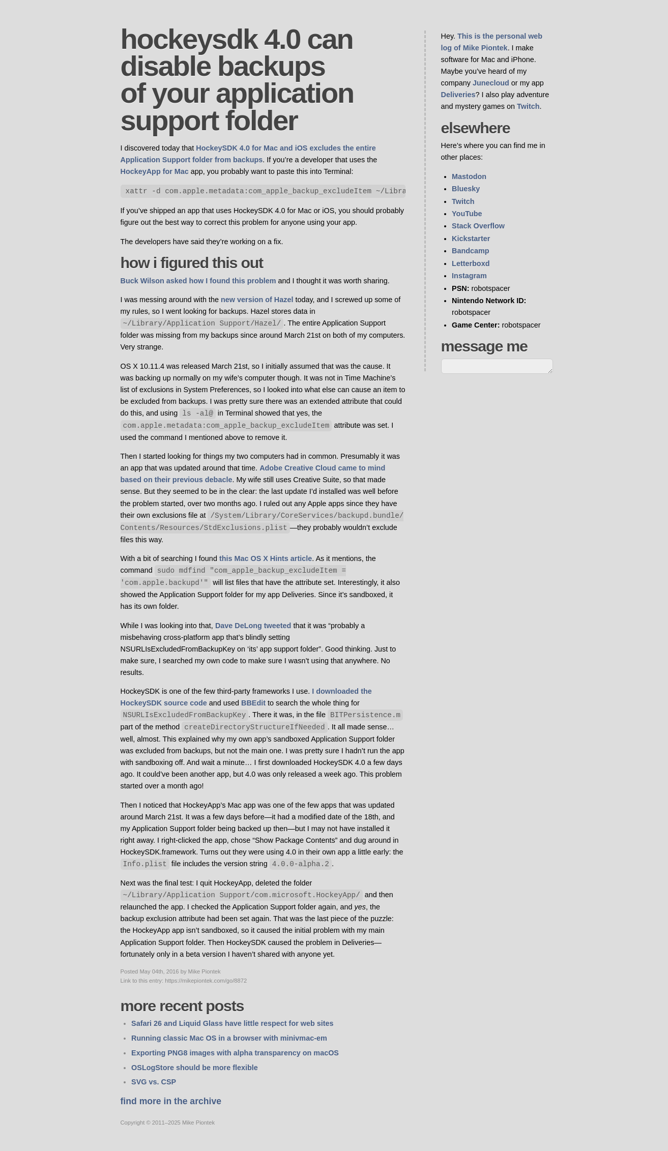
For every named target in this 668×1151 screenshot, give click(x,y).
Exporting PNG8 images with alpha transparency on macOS (235, 1053)
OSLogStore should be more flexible (194, 1068)
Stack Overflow (478, 226)
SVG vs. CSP (153, 1082)
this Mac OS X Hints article (265, 558)
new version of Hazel (257, 300)
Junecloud (491, 83)
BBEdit (253, 703)
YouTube (467, 214)
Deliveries (458, 95)
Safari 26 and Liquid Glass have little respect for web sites (232, 1023)
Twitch (528, 106)
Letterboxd (470, 263)
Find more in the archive (171, 1101)
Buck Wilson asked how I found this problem (198, 281)
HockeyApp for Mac (155, 171)
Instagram (469, 276)
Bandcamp (470, 251)
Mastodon (469, 176)
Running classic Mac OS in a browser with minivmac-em (229, 1038)
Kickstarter (471, 238)
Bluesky (466, 189)
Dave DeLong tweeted (253, 626)
